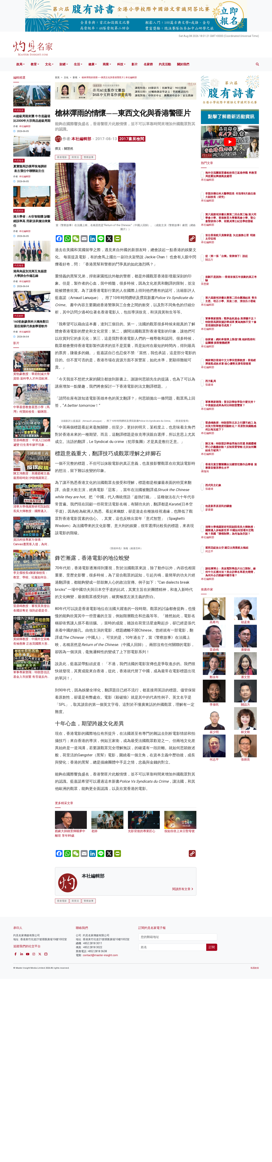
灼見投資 (19, 110)
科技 (120, 64)
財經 (63, 64)
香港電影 (62, 157)
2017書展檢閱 (131, 139)
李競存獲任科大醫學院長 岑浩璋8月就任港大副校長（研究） (242, 197)
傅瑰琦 (231, 474)
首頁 (57, 77)
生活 (77, 64)
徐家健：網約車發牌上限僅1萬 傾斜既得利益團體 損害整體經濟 (242, 343)
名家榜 (148, 64)
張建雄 (231, 384)
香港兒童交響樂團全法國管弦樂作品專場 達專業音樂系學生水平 (242, 468)
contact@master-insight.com (100, 1138)
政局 (19, 64)
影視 (75, 77)
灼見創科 (19, 316)
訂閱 (212, 1130)
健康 (91, 64)
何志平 (231, 554)
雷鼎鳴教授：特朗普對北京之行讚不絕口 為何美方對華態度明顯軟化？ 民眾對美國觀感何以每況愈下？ (242, 429)
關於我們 (183, 64)
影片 (135, 64)
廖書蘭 (231, 509)
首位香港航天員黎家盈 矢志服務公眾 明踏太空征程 (241, 239)
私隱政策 (255, 1151)
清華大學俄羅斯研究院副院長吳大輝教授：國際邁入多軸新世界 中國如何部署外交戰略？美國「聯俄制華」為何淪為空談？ (242, 533)
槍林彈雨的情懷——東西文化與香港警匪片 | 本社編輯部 (109, 77)
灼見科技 (19, 210)
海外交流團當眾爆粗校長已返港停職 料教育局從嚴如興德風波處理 (242, 176)
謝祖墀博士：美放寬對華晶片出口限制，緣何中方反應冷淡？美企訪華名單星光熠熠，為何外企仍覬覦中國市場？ (242, 575)
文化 (48, 64)
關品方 (231, 263)
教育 (34, 64)
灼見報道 (19, 160)
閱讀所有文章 (182, 1072)
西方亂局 (232, 381)
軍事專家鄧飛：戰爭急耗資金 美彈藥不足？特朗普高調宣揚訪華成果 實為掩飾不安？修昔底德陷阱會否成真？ (242, 325)
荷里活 (75, 157)
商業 (106, 64)
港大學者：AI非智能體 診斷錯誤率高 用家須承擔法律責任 (31, 221)
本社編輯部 (81, 139)
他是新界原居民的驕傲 (240, 506)
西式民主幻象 (235, 485)
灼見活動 (165, 64)
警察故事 (89, 157)
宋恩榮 (231, 283)
